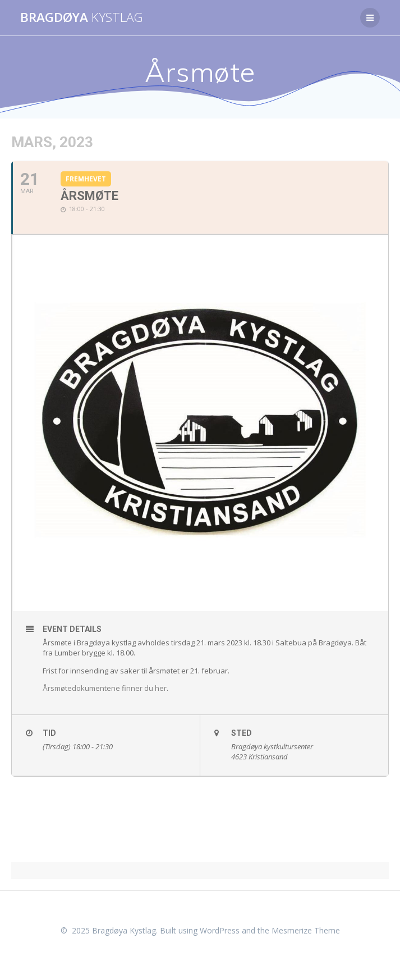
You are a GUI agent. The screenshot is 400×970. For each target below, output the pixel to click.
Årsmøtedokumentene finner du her (105, 688)
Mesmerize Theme (306, 930)
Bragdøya (81, 17)
